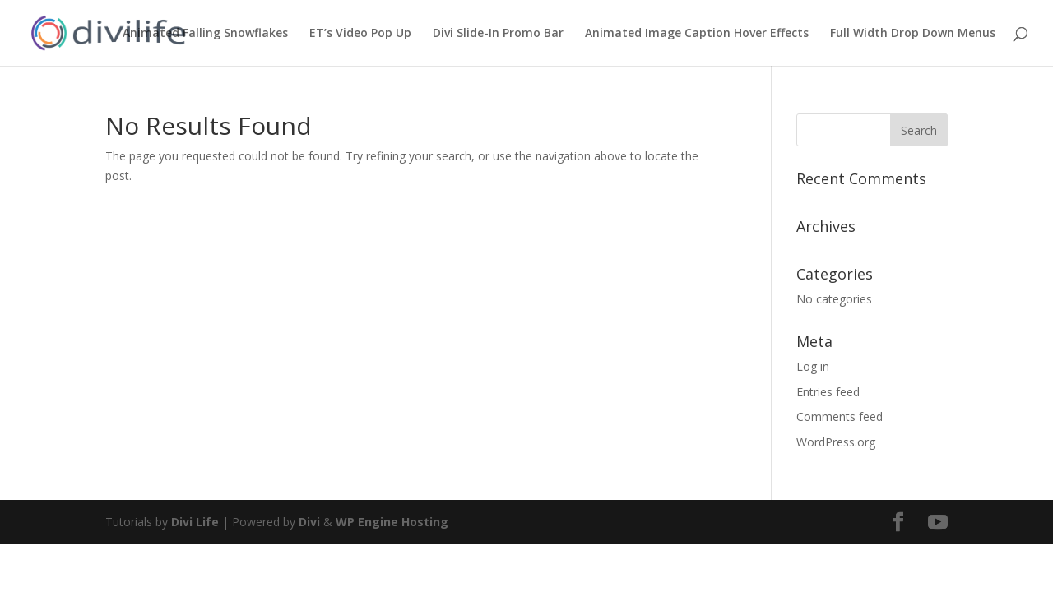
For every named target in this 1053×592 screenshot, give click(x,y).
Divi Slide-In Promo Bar (498, 33)
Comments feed (839, 416)
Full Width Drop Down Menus (912, 33)
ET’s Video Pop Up (360, 33)
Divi (309, 522)
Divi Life (195, 522)
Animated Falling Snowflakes (205, 33)
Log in (812, 366)
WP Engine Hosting (392, 522)
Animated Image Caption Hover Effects (697, 33)
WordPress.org (835, 442)
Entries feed (828, 392)
